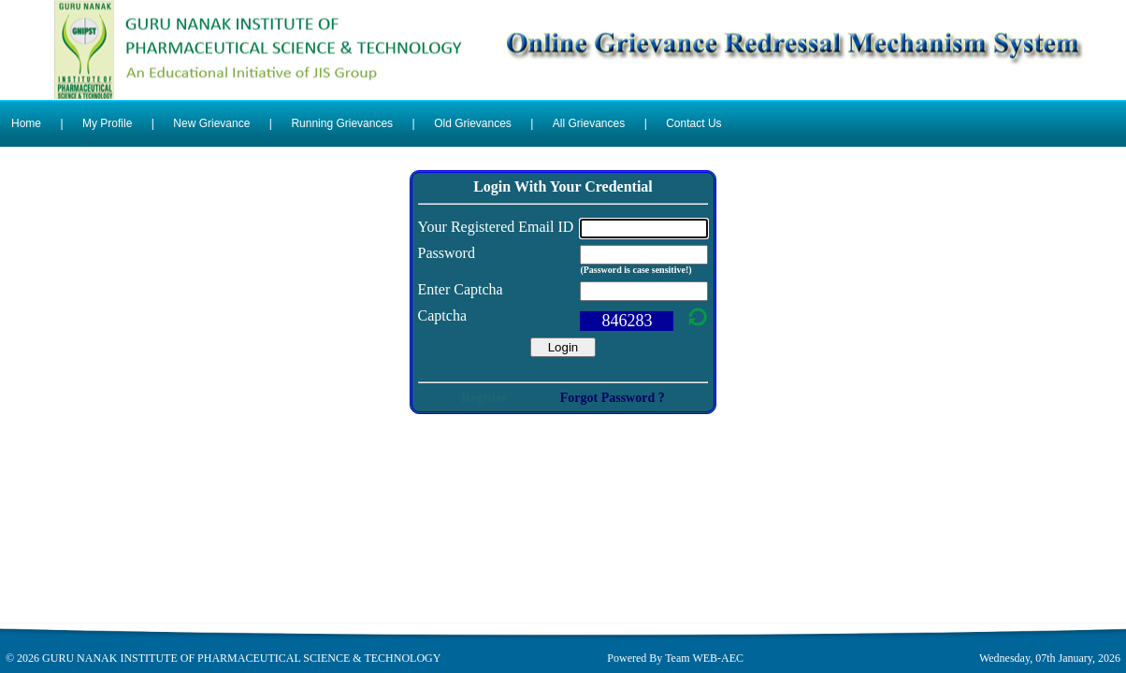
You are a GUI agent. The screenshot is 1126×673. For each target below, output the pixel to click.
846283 (626, 320)
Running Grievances (342, 123)
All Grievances (589, 123)
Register (484, 398)
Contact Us (693, 123)
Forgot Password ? (612, 398)
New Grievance (211, 123)
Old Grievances (473, 123)
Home (26, 123)
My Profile (107, 123)
